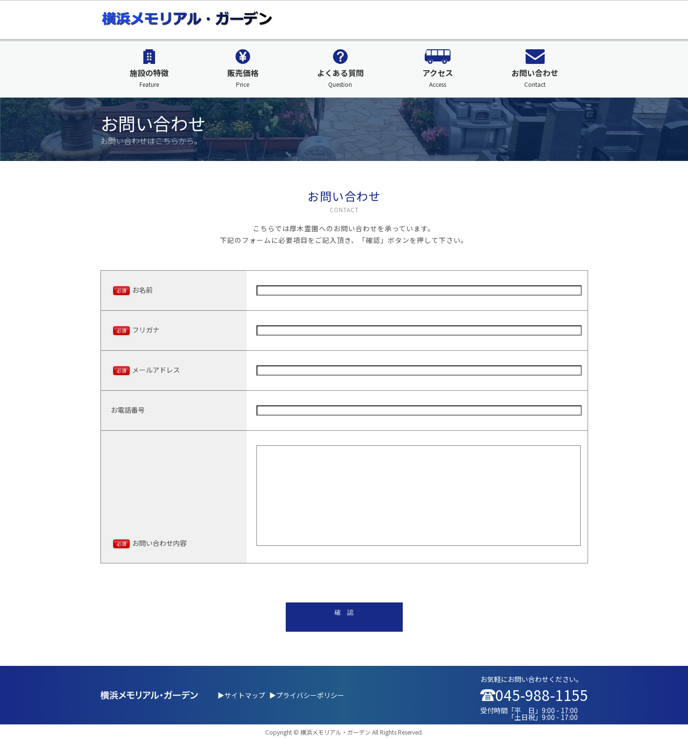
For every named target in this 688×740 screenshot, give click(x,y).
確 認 (344, 612)
